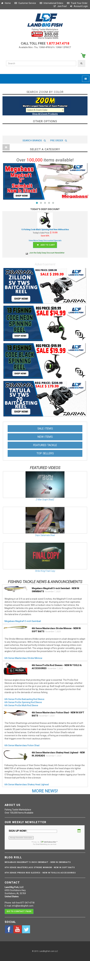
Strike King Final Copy (45, 571)
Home (6, 3)
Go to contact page (19, 911)
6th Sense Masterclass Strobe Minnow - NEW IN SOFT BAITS (40, 867)
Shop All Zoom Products (45, 114)
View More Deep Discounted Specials (45, 240)
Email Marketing (41, 844)
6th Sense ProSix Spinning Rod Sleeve (23, 702)
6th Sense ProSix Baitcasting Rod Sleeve (24, 699)
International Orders (51, 3)
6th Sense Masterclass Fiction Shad (22, 745)
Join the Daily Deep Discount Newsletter (45, 253)
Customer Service (25, 3)
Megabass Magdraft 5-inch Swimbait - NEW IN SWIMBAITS (38, 862)
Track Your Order (77, 3)
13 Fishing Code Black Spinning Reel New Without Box (45, 229)
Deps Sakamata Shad (45, 535)
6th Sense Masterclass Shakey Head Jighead (27, 784)
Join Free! (60, 6)
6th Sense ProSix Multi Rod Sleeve (21, 705)
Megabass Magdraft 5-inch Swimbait (23, 621)
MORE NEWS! (45, 790)
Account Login (79, 6)
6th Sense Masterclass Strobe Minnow (23, 658)
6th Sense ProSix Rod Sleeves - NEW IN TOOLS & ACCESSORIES (40, 873)
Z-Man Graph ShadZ (45, 499)
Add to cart (45, 245)
